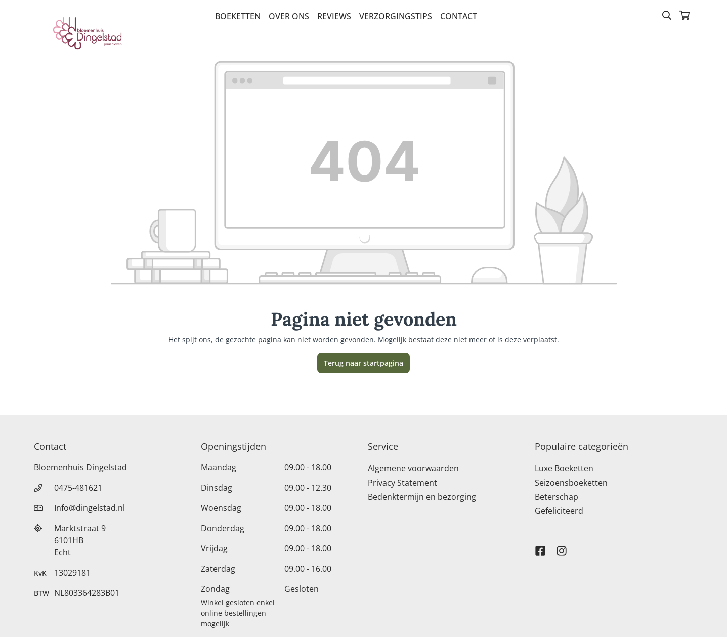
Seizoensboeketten (571, 482)
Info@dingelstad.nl (89, 507)
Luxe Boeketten (564, 468)
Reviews (334, 16)
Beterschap (556, 496)
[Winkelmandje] (684, 16)
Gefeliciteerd (559, 510)
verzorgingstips (395, 16)
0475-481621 (78, 487)
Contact (458, 16)
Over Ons (289, 16)
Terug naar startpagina (363, 363)
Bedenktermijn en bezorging (422, 496)
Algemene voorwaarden (413, 468)
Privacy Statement (402, 482)
